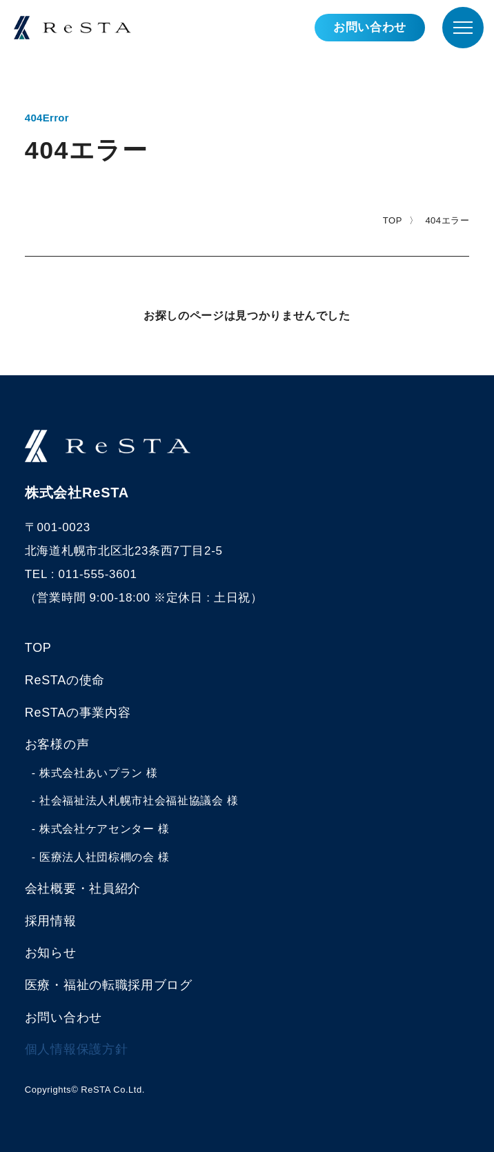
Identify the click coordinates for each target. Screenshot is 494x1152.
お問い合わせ (369, 27)
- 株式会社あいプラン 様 (95, 773)
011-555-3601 (98, 574)
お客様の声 (57, 744)
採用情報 (51, 921)
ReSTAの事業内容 (77, 712)
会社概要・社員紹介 (83, 888)
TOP (392, 220)
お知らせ (51, 953)
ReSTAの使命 (65, 680)
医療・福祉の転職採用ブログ (108, 985)
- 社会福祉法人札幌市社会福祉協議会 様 (135, 800)
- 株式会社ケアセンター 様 (101, 829)
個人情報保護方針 (76, 1049)
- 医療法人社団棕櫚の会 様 (101, 857)
